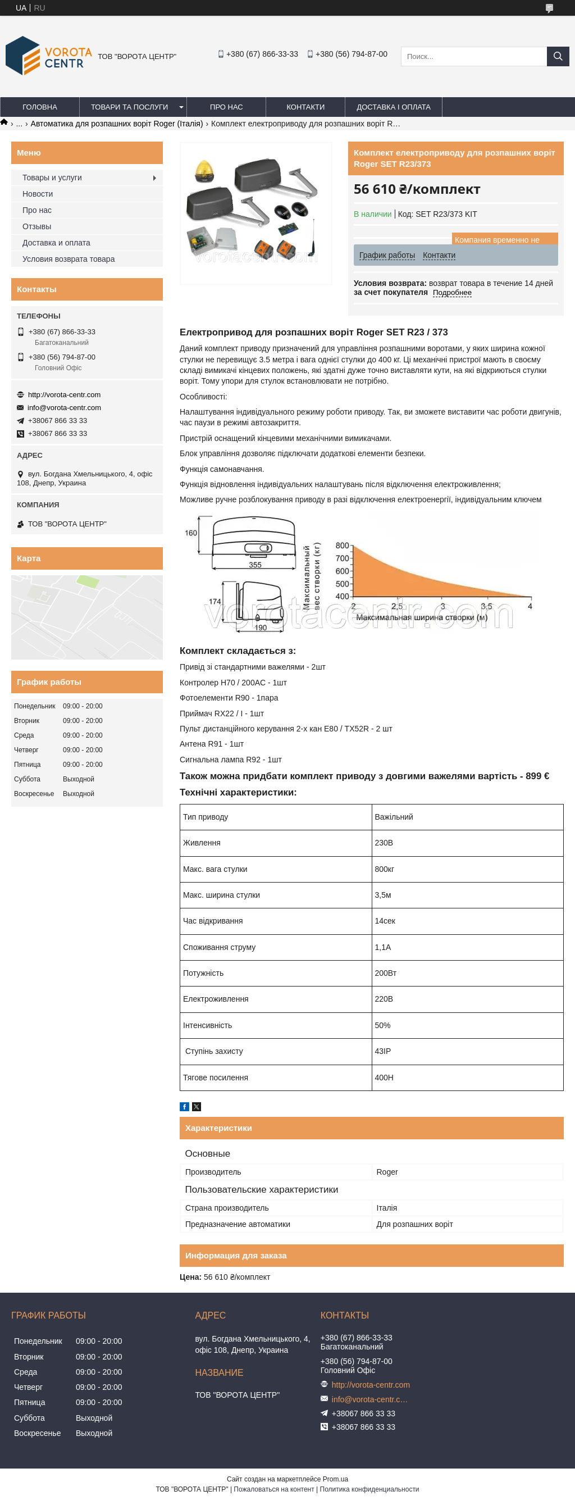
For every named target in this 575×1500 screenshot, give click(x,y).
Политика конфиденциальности (369, 1489)
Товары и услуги (52, 177)
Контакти (305, 107)
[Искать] (558, 56)
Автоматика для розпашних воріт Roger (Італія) (117, 123)
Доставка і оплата (394, 107)
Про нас (226, 107)
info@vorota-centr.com (64, 407)
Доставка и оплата (56, 242)
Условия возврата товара (68, 258)
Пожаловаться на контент (274, 1489)
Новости (37, 193)
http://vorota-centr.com (64, 394)
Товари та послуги (129, 107)
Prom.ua (335, 1479)
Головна (39, 107)
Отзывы (36, 226)
